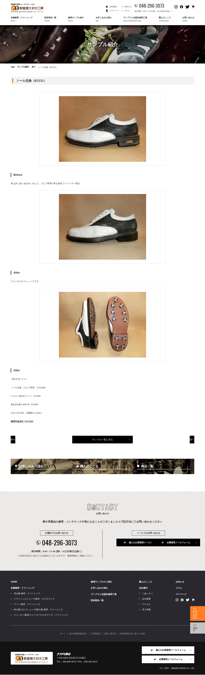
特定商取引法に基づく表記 (132, 634)
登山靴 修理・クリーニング (27, 593)
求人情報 (146, 610)
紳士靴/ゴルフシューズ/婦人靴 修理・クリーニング (38, 610)
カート (63, 634)
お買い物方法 (110, 634)
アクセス (146, 604)
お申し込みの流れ (99, 588)
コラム (127, 11)
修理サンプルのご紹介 (101, 582)
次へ (176, 441)
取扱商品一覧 (97, 600)
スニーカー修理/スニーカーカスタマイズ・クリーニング (41, 615)
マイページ (114, 11)
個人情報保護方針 (77, 634)
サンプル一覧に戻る (102, 441)
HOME (14, 582)
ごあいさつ (147, 593)
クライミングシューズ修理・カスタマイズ (34, 599)
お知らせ (127, 7)
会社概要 (146, 599)
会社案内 (113, 7)
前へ (28, 441)
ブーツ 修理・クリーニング (27, 604)
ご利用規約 (95, 634)
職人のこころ (145, 582)
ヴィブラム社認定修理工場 (103, 594)
